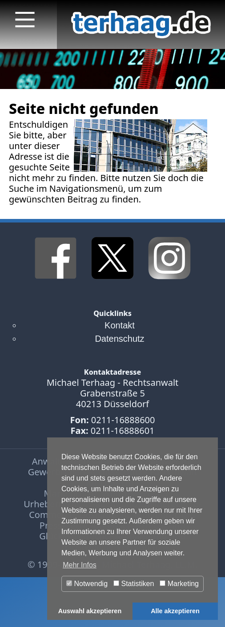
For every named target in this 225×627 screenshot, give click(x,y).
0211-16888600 (123, 420)
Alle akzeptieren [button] (175, 611)
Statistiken (133, 583)
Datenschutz (119, 339)
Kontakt (119, 325)
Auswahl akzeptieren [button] (89, 611)
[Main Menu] (25, 20)
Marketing (179, 583)
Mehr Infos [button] (79, 565)
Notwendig (87, 583)
